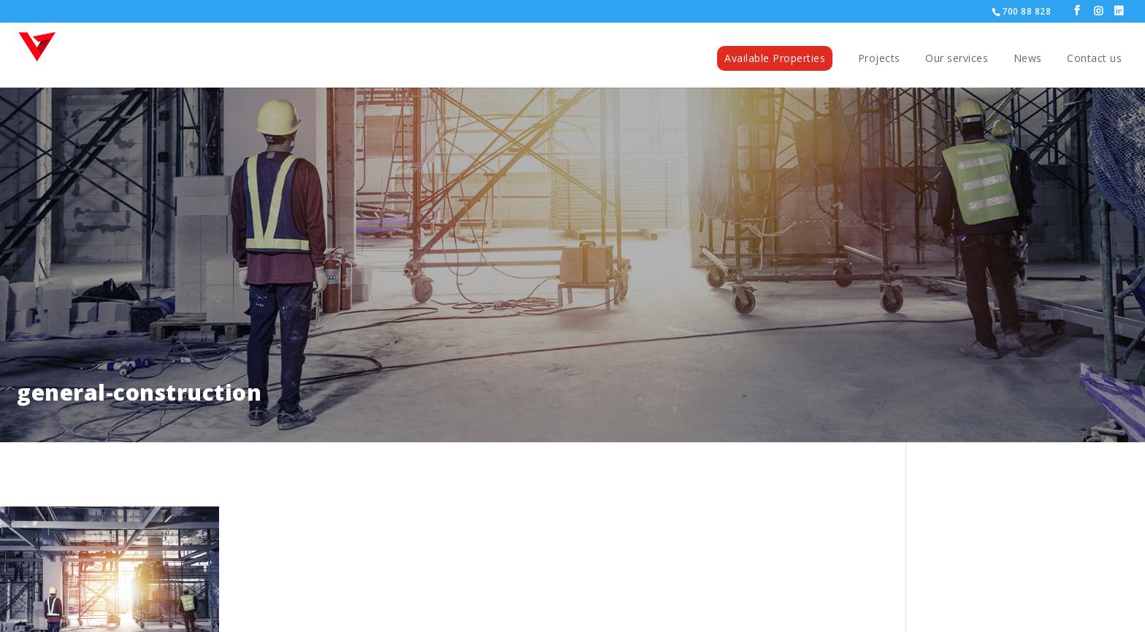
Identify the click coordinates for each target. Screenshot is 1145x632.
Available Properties (774, 58)
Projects (879, 59)
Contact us (1094, 59)
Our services (956, 59)
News (1028, 59)
